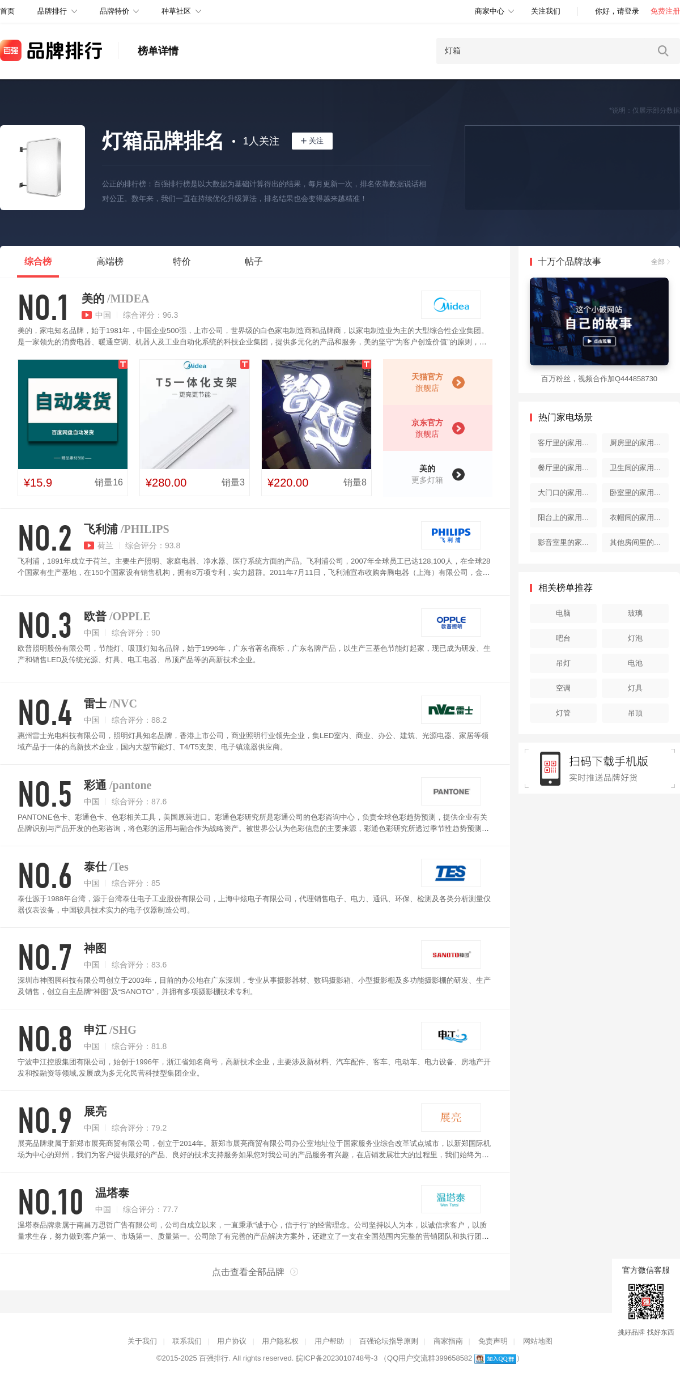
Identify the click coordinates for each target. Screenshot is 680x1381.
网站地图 (537, 1341)
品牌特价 (114, 11)
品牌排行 (52, 11)
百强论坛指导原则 (388, 1341)
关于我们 (142, 1341)
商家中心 (489, 11)
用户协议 (231, 1341)
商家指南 (448, 1341)
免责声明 (493, 1341)
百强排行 (213, 1358)
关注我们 (545, 11)
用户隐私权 (280, 1341)
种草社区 (176, 11)
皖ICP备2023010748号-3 (337, 1358)
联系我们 (187, 1341)
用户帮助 (329, 1341)
